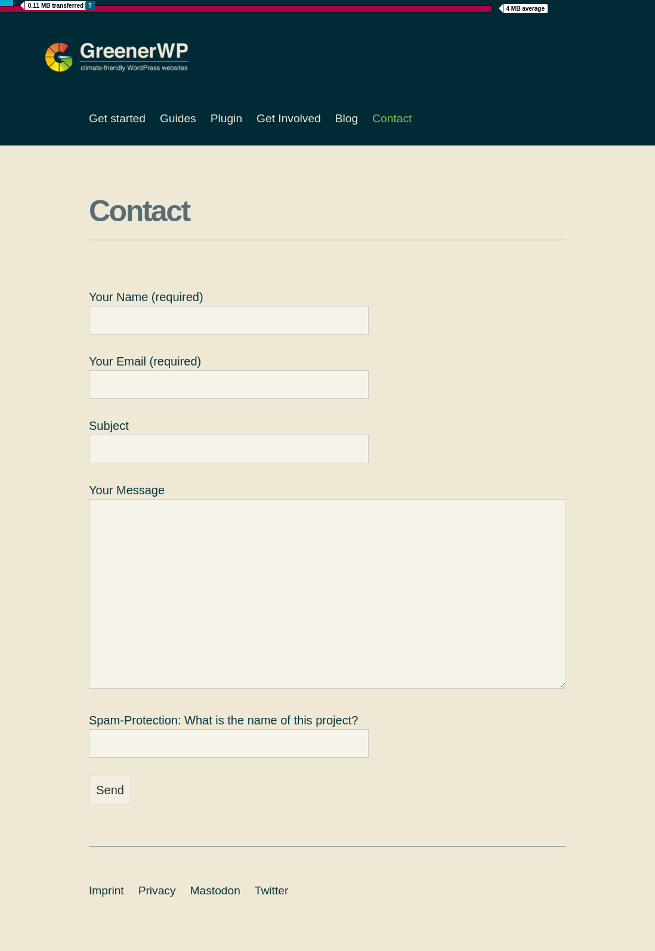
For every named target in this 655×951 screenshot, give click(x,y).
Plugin (226, 118)
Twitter (272, 890)
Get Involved (289, 118)
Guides (178, 118)
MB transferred (61, 5)
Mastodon (215, 890)
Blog (346, 118)
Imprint (106, 890)
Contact (392, 118)
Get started (117, 118)
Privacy (157, 890)
